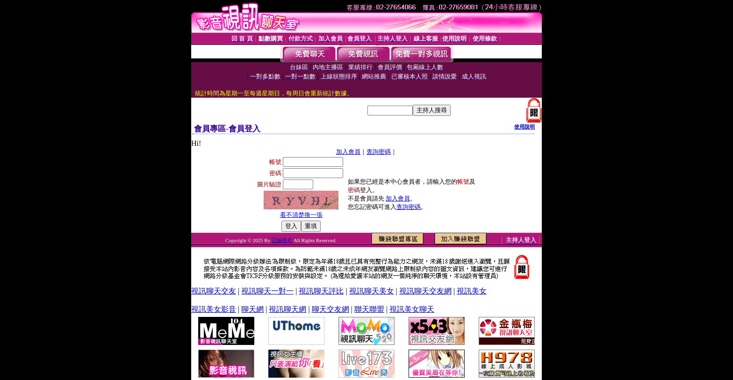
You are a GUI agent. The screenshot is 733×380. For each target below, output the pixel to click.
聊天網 (252, 309)
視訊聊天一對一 (267, 291)
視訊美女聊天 (411, 309)
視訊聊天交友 (213, 291)
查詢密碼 (378, 151)
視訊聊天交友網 (425, 291)
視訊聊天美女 (371, 291)
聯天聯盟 (369, 309)
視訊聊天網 (287, 309)
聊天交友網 (330, 309)
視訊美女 (472, 291)
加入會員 (348, 151)
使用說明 (524, 126)
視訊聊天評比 (321, 291)
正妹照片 (283, 240)
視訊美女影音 (213, 309)
